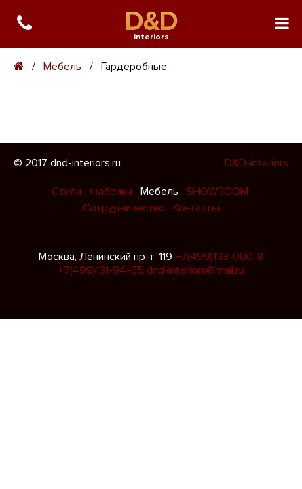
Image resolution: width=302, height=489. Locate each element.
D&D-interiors (256, 163)
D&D (151, 21)
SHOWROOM (217, 191)
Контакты (196, 208)
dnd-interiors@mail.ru (195, 270)
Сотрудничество (125, 208)
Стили (68, 191)
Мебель (62, 66)
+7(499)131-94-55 (101, 270)
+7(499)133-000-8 (219, 257)
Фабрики (112, 191)
